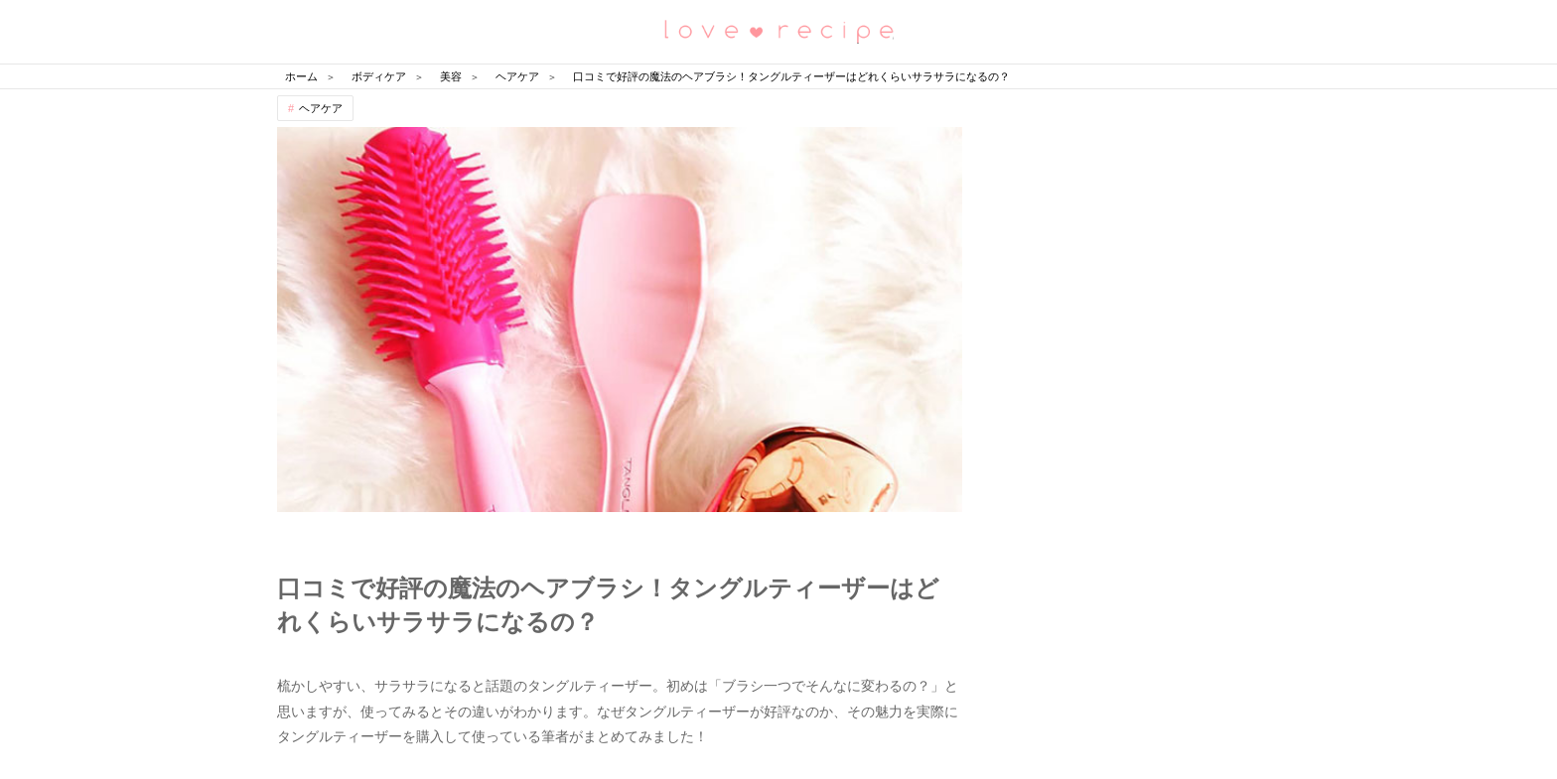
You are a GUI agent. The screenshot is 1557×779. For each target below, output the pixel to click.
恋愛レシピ (778, 30)
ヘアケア (321, 108)
